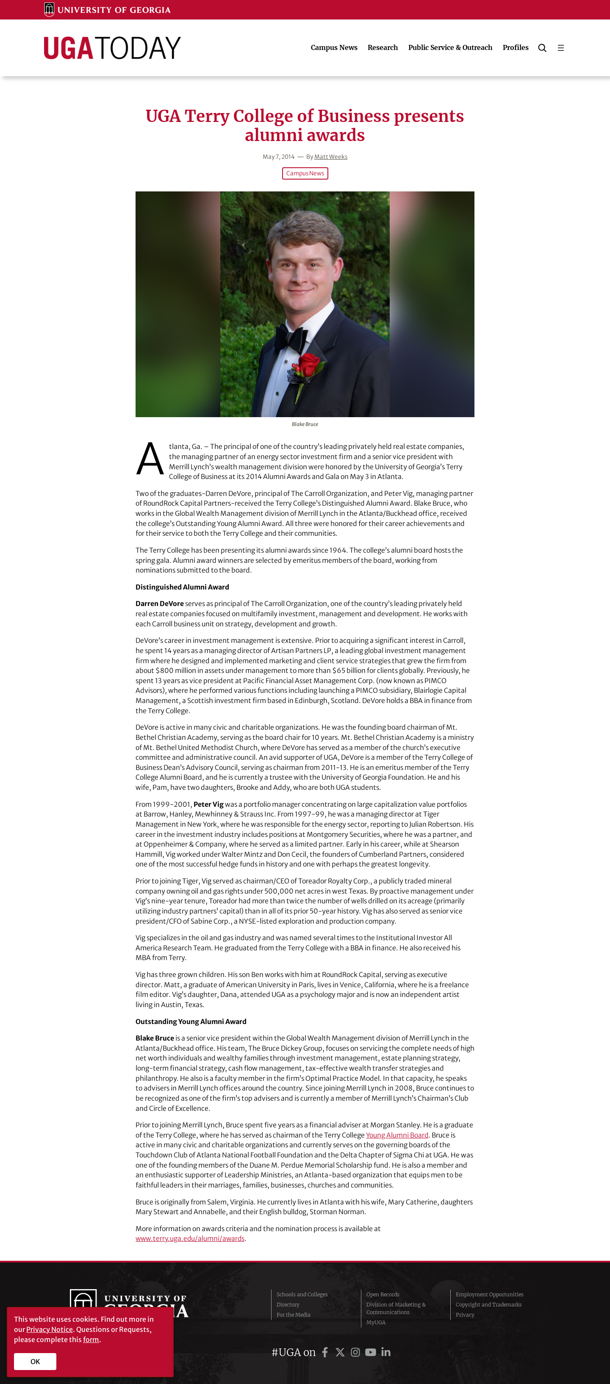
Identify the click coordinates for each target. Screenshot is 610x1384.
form (91, 1339)
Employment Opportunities (490, 1294)
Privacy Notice (49, 1329)
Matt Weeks (331, 157)
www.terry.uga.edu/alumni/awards (191, 1239)
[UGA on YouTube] (372, 1352)
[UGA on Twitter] (341, 1352)
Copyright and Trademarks (489, 1304)
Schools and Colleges (302, 1294)
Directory (288, 1304)
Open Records (382, 1294)
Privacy (465, 1314)
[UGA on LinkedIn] (386, 1352)
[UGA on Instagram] (356, 1352)
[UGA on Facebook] (326, 1352)
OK (35, 1361)
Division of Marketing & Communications (396, 1308)
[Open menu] (561, 48)
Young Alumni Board (397, 1135)
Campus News (305, 173)
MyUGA (375, 1322)
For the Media (294, 1314)
